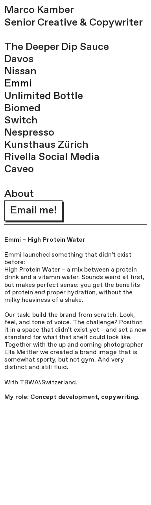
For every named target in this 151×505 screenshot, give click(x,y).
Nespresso (29, 133)
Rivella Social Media (51, 157)
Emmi (18, 84)
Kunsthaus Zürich (46, 145)
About (19, 194)
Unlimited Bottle (43, 96)
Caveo (19, 169)
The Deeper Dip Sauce (56, 47)
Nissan (20, 71)
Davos (18, 59)
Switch (21, 121)
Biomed (22, 108)
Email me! (33, 211)
